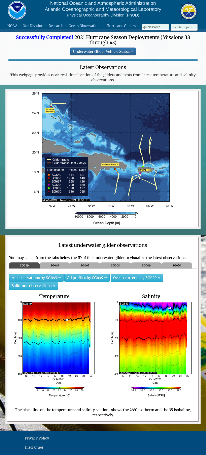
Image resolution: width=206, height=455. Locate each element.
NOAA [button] (13, 26)
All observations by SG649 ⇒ (36, 277)
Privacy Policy (37, 438)
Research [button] (57, 26)
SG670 (176, 265)
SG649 (24, 265)
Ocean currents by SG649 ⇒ (137, 277)
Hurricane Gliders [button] (122, 26)
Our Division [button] (34, 26)
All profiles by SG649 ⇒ (87, 277)
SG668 (115, 265)
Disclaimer (34, 447)
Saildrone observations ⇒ (34, 285)
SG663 (54, 265)
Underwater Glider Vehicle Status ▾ (103, 51)
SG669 (146, 265)
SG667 (85, 265)
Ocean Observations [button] (86, 26)
